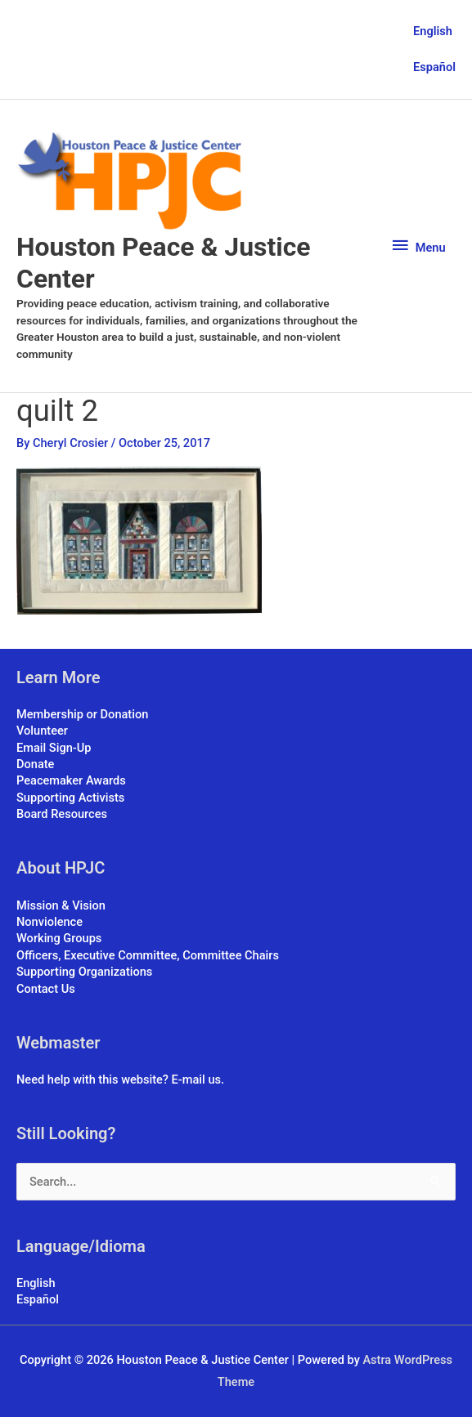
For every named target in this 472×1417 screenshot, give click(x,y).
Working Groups (58, 938)
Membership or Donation (82, 714)
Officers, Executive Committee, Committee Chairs (147, 955)
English (432, 31)
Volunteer (42, 730)
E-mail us (196, 1079)
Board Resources (61, 814)
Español (434, 67)
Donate (35, 764)
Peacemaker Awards (71, 780)
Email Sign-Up (53, 747)
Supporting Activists (70, 797)
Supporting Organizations (84, 971)
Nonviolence (49, 921)
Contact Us (45, 988)
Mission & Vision (61, 905)
